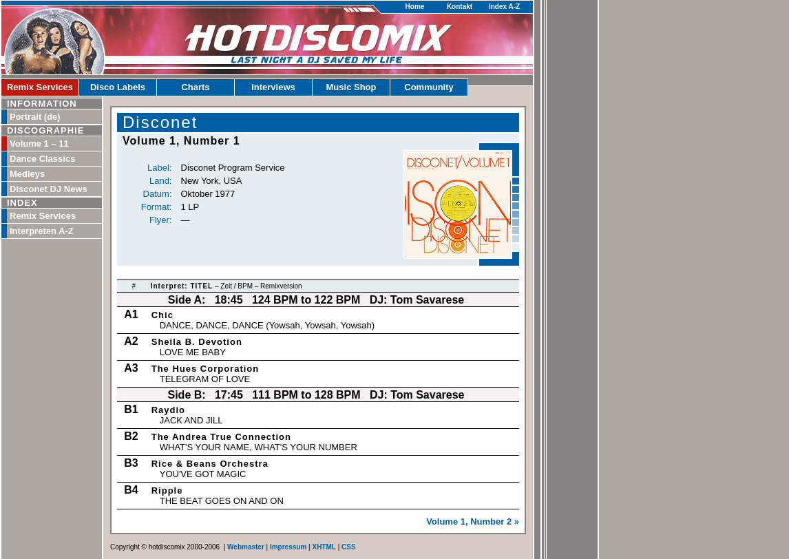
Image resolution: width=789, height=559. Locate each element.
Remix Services (40, 87)
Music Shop (351, 87)
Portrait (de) (35, 117)
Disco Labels (117, 87)
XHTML (323, 547)
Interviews (273, 87)
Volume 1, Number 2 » (472, 521)
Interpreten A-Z (42, 231)
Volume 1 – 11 (39, 143)
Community (429, 87)
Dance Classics (42, 159)
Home (415, 6)
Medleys (27, 174)
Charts (195, 87)
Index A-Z (504, 6)
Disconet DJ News (48, 189)
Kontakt (459, 6)
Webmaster (245, 547)
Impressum (288, 547)
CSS (348, 547)
